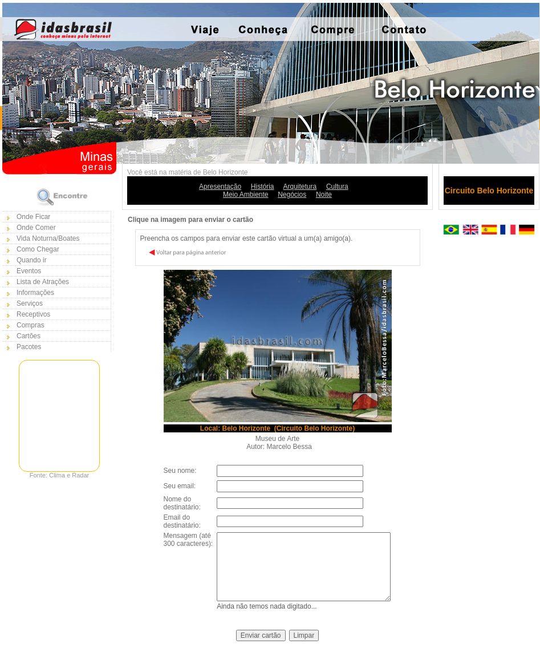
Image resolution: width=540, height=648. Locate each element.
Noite (324, 195)
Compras (30, 325)
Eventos (29, 271)
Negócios (292, 195)
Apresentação (220, 187)
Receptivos (33, 314)
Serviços (30, 303)
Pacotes (29, 347)
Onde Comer (36, 228)
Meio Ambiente (245, 195)
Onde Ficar (33, 217)
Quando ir (32, 260)
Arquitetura (300, 187)
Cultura (337, 187)
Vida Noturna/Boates (48, 238)
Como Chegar (38, 249)
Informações (35, 293)
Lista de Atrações (43, 282)
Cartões (28, 336)
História (262, 187)
